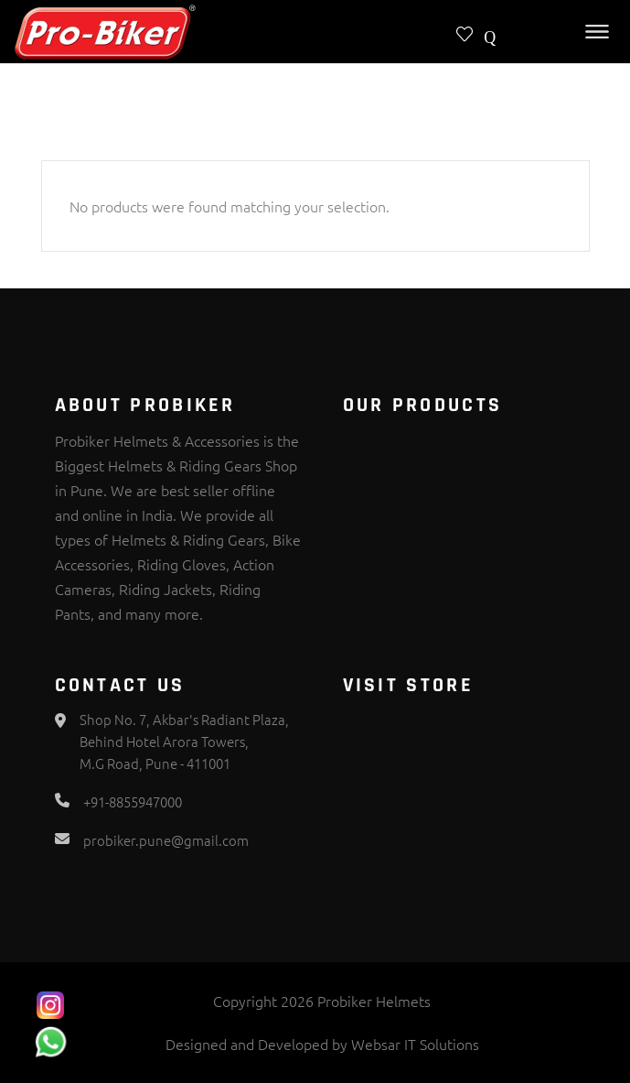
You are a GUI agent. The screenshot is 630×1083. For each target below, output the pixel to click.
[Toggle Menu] (597, 31)
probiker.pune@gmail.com (166, 840)
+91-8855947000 (132, 801)
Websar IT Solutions (415, 1044)
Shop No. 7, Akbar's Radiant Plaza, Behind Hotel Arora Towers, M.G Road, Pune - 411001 (184, 741)
